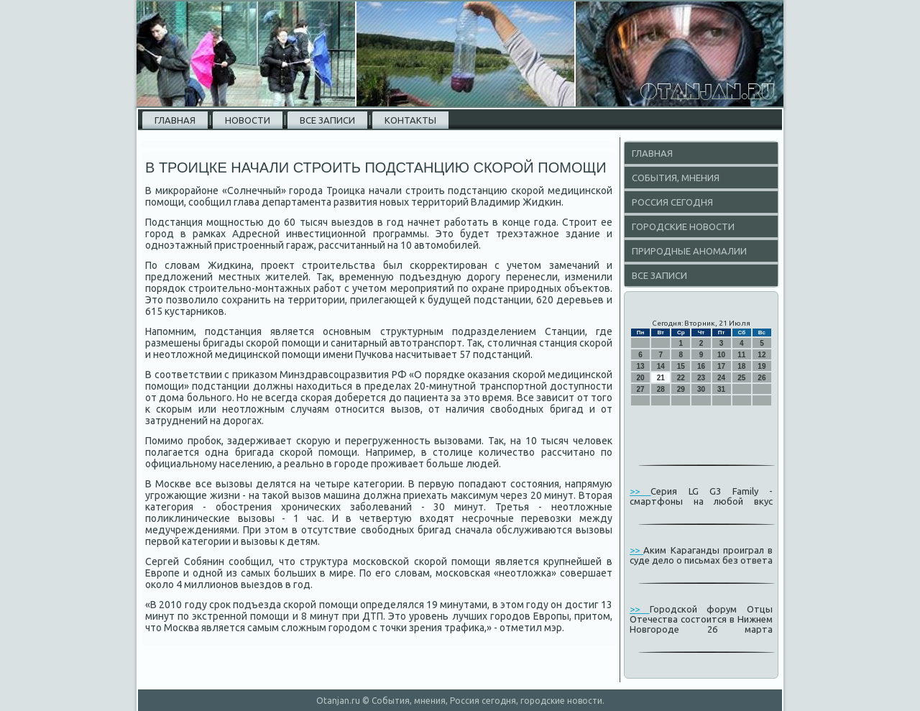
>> (640, 491)
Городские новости (683, 226)
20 (641, 378)
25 (741, 378)
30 (701, 389)
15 (681, 366)
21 (661, 378)
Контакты (410, 120)
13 (641, 366)
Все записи (327, 120)
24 (721, 378)
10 (721, 355)
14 (661, 366)
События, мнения (675, 178)
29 (681, 389)
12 (761, 355)
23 (701, 378)
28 (661, 389)
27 (641, 389)
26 (761, 378)
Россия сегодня (672, 202)
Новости (247, 120)
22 (681, 378)
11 (741, 355)
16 (701, 366)
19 (761, 366)
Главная (175, 120)
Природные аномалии (689, 251)
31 (721, 389)
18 (741, 366)
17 (721, 366)
